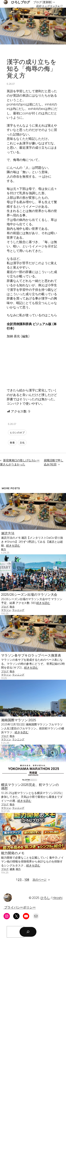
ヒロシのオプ (17, 432)
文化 (22, 442)
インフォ (55, 5)
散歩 (12, 606)
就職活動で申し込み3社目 (53, 462)
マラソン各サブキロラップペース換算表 (31, 655)
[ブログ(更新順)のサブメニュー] (54, 2)
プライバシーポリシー (20, 907)
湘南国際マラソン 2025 (18, 720)
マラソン (6, 610)
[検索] (28, 932)
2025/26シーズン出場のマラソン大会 (29, 594)
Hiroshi (57, 898)
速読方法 (7, 533)
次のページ (41, 880)
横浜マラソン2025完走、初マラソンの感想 (30, 786)
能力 (3, 549)
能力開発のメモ (12, 853)
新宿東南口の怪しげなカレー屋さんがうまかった (20, 462)
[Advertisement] (33, 1053)
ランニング (18, 610)
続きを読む (13, 545)
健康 (12, 869)
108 (26, 879)
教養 (12, 442)
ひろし (45, 898)
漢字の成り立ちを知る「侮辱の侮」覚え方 (31, 68)
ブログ (4, 606)
